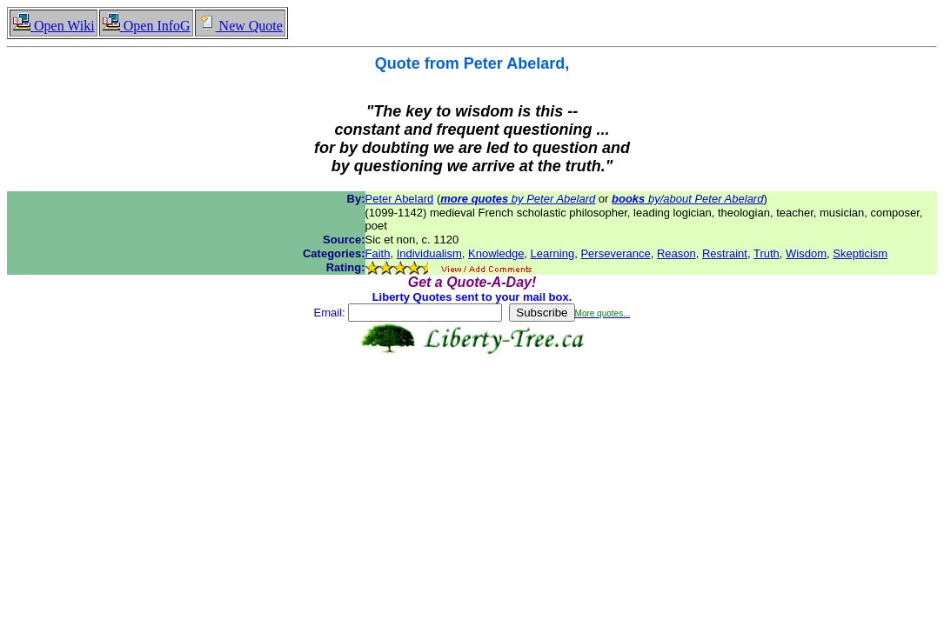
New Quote (240, 25)
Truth (766, 253)
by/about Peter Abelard (687, 198)
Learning (553, 253)
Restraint (724, 253)
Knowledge (496, 253)
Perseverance (615, 253)
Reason (676, 253)
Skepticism (860, 253)
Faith (378, 253)
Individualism (429, 253)
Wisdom (806, 253)
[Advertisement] (472, 409)
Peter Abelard (399, 198)
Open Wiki (53, 25)
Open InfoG (146, 25)
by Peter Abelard (517, 198)
